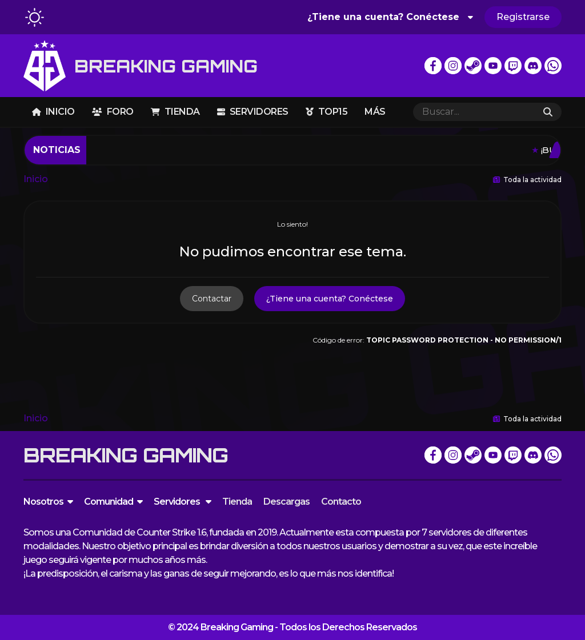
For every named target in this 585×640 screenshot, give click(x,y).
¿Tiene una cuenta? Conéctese (390, 16)
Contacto (341, 501)
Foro (113, 111)
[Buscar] (473, 112)
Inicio (53, 111)
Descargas (286, 501)
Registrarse (523, 16)
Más (375, 111)
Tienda (175, 111)
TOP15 (327, 111)
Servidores (253, 111)
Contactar (211, 298)
